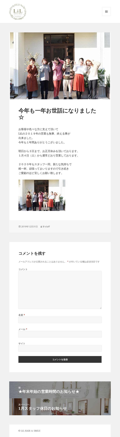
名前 (21, 314)
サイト (21, 343)
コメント (23, 269)
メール (22, 329)
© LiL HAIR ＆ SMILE (29, 430)
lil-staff (46, 226)
